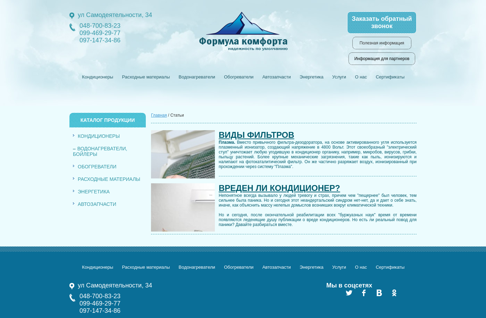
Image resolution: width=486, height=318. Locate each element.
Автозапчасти (276, 77)
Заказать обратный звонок (382, 22)
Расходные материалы (146, 77)
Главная (159, 115)
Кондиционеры (97, 77)
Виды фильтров (256, 135)
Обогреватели (238, 77)
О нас (361, 77)
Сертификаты (390, 77)
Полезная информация (382, 43)
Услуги (339, 77)
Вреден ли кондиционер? (279, 188)
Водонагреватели (197, 77)
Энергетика (312, 77)
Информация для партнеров (382, 58)
